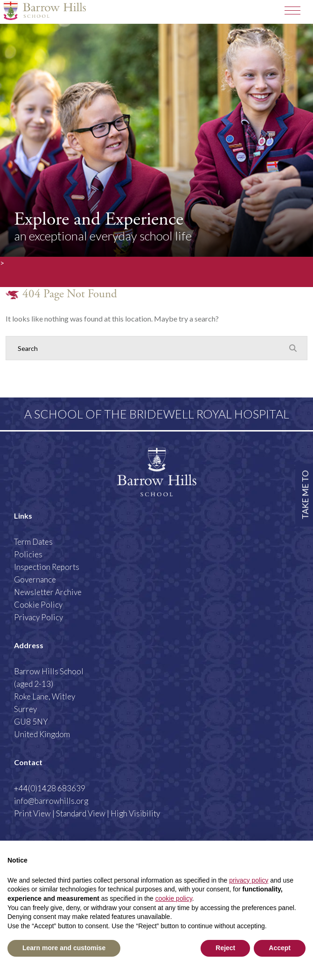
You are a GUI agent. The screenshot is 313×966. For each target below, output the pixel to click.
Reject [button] (225, 948)
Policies (28, 554)
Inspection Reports (46, 567)
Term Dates (33, 542)
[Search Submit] (293, 347)
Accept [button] (280, 948)
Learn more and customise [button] (63, 948)
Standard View (80, 813)
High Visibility (135, 813)
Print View (32, 813)
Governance (35, 579)
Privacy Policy (38, 617)
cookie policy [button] (173, 898)
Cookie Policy (38, 605)
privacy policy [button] (248, 880)
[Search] (147, 348)
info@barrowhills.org (51, 801)
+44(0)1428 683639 (49, 788)
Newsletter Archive (48, 592)
